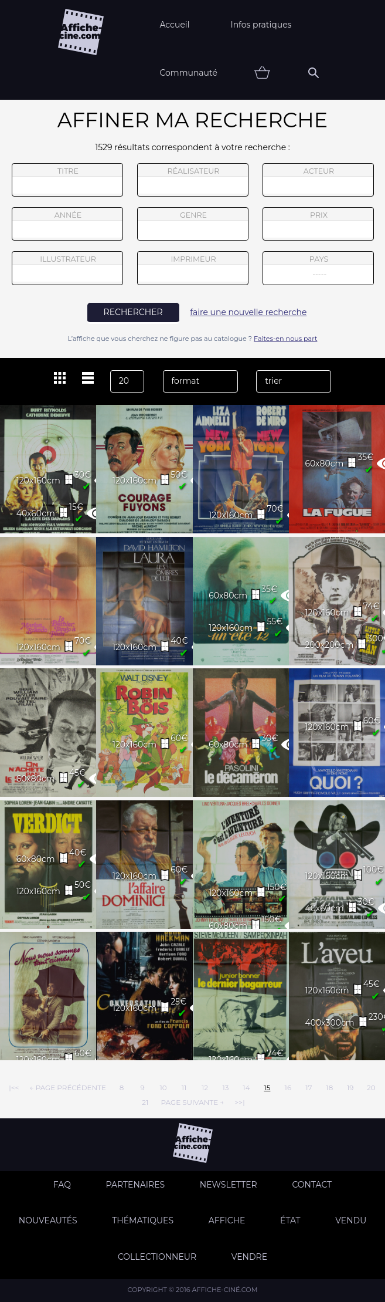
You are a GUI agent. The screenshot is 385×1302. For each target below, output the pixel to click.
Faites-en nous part (285, 338)
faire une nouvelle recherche (248, 312)
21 (145, 1102)
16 (288, 1087)
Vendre (249, 1257)
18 (329, 1087)
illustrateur (67, 268)
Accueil (174, 24)
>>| (239, 1102)
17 (308, 1087)
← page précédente (68, 1087)
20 (371, 1087)
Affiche (227, 1220)
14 (246, 1087)
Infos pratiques (260, 24)
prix (318, 224)
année (67, 224)
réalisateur (193, 180)
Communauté (188, 72)
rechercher (133, 312)
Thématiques (142, 1220)
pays (318, 270)
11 (184, 1087)
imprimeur (193, 268)
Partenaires (135, 1184)
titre (67, 180)
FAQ (62, 1184)
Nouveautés (48, 1220)
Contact (312, 1184)
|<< (14, 1087)
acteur (318, 180)
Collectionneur (157, 1257)
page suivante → (192, 1102)
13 (225, 1087)
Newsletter (228, 1184)
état (290, 1220)
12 (205, 1087)
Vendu (350, 1220)
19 (350, 1087)
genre (193, 226)
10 (162, 1087)
